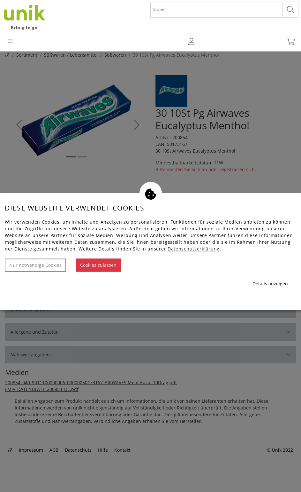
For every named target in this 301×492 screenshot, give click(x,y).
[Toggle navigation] (10, 42)
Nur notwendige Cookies (35, 265)
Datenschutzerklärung (194, 249)
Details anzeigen (270, 284)
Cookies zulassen (98, 265)
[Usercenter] (191, 42)
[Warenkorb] (290, 42)
